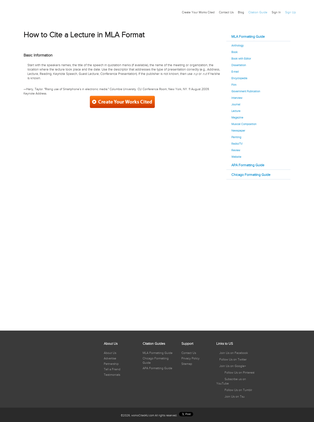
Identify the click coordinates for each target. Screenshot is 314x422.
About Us (110, 353)
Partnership (111, 364)
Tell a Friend (112, 369)
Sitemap (186, 364)
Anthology (237, 45)
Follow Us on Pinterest (239, 372)
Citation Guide (257, 12)
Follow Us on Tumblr (238, 390)
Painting (236, 137)
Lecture (235, 111)
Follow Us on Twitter (232, 359)
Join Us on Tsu (234, 396)
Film (233, 85)
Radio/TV (236, 144)
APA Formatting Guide (247, 165)
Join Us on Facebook (233, 353)
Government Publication (245, 91)
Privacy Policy (190, 358)
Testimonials (112, 375)
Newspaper (238, 130)
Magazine (237, 117)
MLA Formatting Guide (248, 37)
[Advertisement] (258, 252)
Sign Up (290, 12)
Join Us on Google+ (232, 366)
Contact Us (226, 12)
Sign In (276, 12)
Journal (235, 104)
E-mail (235, 72)
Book (234, 52)
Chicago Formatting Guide (250, 175)
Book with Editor (241, 58)
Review (235, 150)
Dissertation (238, 65)
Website (236, 157)
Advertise (110, 358)
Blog (241, 12)
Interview (236, 98)
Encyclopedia (239, 78)
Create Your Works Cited (198, 12)
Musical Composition (243, 124)
